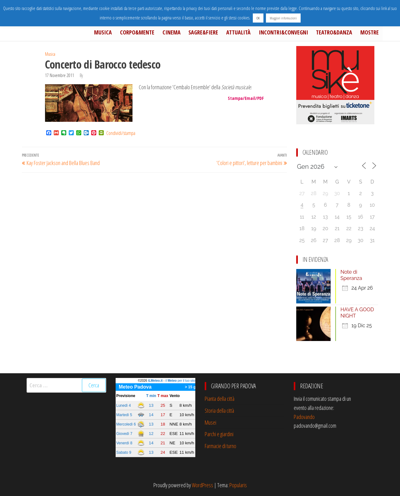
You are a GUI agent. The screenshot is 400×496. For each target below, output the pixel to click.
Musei (210, 422)
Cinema (181, 33)
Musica (116, 33)
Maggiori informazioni (283, 18)
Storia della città (219, 410)
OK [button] (258, 18)
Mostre (370, 33)
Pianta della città (219, 398)
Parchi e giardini (219, 434)
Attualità (244, 33)
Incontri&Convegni (287, 33)
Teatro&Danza (337, 33)
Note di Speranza (351, 275)
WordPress (202, 485)
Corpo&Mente (149, 33)
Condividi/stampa (120, 133)
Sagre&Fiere (211, 33)
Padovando (304, 417)
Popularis (238, 485)
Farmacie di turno (220, 446)
